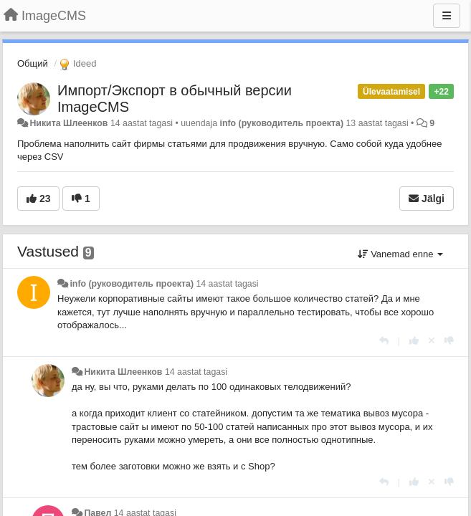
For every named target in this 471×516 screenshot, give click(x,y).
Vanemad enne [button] (400, 254)
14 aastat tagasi (227, 284)
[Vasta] (384, 340)
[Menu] (446, 16)
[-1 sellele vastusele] (449, 340)
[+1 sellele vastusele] (414, 340)
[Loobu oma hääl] (431, 340)
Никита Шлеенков (68, 123)
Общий (32, 63)
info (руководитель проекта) (281, 123)
